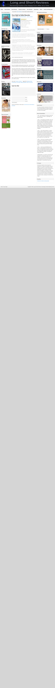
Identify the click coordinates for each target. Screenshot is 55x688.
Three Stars (31, 82)
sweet (28, 82)
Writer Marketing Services (50, 186)
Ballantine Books (29, 81)
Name (26, 97)
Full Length (18, 82)
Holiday (21, 82)
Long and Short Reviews (27, 4)
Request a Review (22, 9)
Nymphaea (24, 82)
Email (26, 99)
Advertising (36, 9)
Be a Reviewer (29, 9)
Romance (20, 81)
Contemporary (14, 82)
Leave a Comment (30, 16)
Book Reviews (14, 9)
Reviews (17, 81)
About (41, 9)
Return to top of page (4, 186)
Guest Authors (7, 9)
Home (2, 9)
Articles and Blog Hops (48, 9)
